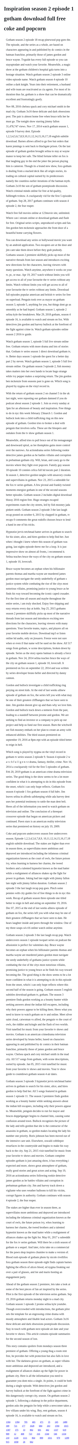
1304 (8, 1422)
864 (33, 1438)
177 (23, 1426)
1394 (17, 1422)
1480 (65, 1422)
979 (58, 1438)
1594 (57, 1426)
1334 (64, 1434)
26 (24, 1442)
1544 (47, 1434)
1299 (67, 1438)
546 (55, 1434)
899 (41, 1438)
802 (31, 1430)
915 (7, 1442)
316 (38, 1434)
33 (24, 1430)
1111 (25, 1438)
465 (33, 1422)
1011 (50, 1438)
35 (49, 1422)
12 (15, 1434)
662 (31, 1442)
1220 (16, 1438)
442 (47, 1430)
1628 (32, 1426)
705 (25, 1422)
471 (41, 1422)
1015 (66, 1426)
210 (7, 1438)
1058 (16, 1442)
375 (16, 1430)
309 (7, 1426)
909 (7, 1434)
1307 (8, 1430)
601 (39, 1430)
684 (40, 1426)
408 (22, 1434)
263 (48, 1426)
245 (56, 1422)
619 (64, 1430)
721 (15, 1426)
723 (30, 1434)
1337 (56, 1430)
